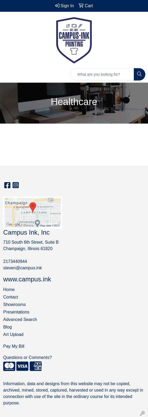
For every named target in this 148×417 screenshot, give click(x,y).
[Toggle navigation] (8, 74)
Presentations (16, 312)
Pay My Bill (13, 346)
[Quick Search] (102, 74)
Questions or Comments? (27, 357)
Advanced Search (20, 319)
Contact (10, 297)
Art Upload (13, 334)
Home (9, 289)
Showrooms (14, 304)
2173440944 (15, 261)
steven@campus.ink (22, 268)
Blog (7, 327)
